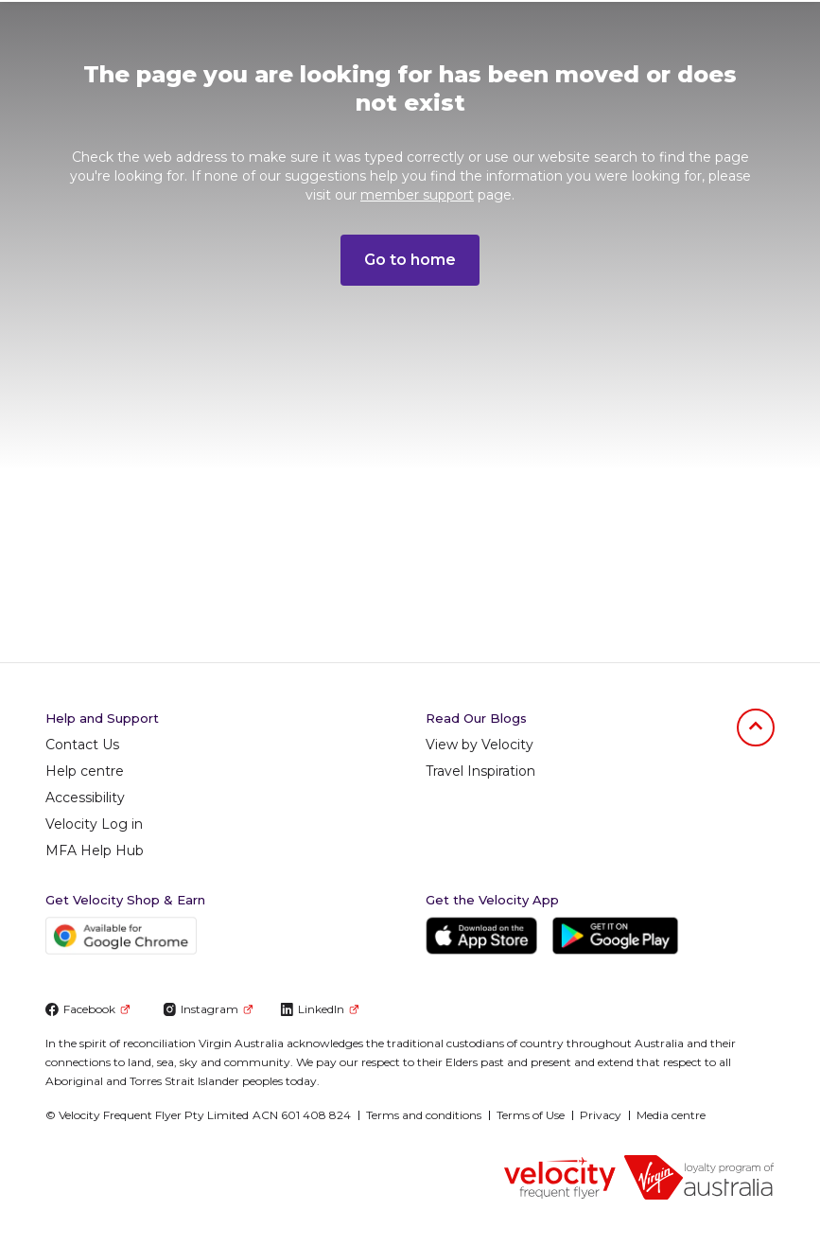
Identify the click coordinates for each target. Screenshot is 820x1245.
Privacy (600, 1115)
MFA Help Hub (94, 850)
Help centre (84, 771)
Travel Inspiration (480, 771)
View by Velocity (479, 744)
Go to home (410, 260)
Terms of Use (531, 1115)
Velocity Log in (94, 824)
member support (417, 194)
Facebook (87, 1009)
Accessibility (85, 797)
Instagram (208, 1009)
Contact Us (82, 744)
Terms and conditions (423, 1115)
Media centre (671, 1115)
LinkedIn (319, 1009)
